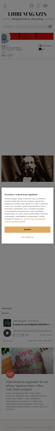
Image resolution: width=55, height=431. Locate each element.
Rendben (27, 229)
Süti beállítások (27, 237)
